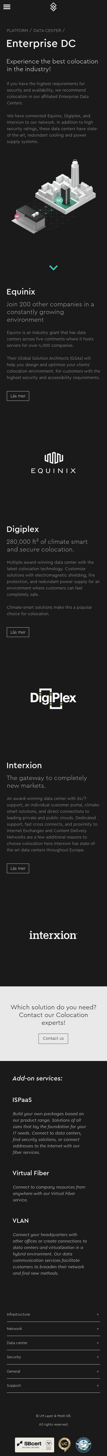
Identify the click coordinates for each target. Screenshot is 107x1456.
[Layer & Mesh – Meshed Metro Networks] (53, 6)
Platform (17, 31)
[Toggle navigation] (6, 6)
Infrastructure (18, 1314)
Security (14, 1357)
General (13, 1371)
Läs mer (17, 396)
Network (14, 1329)
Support (14, 1385)
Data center (17, 1343)
